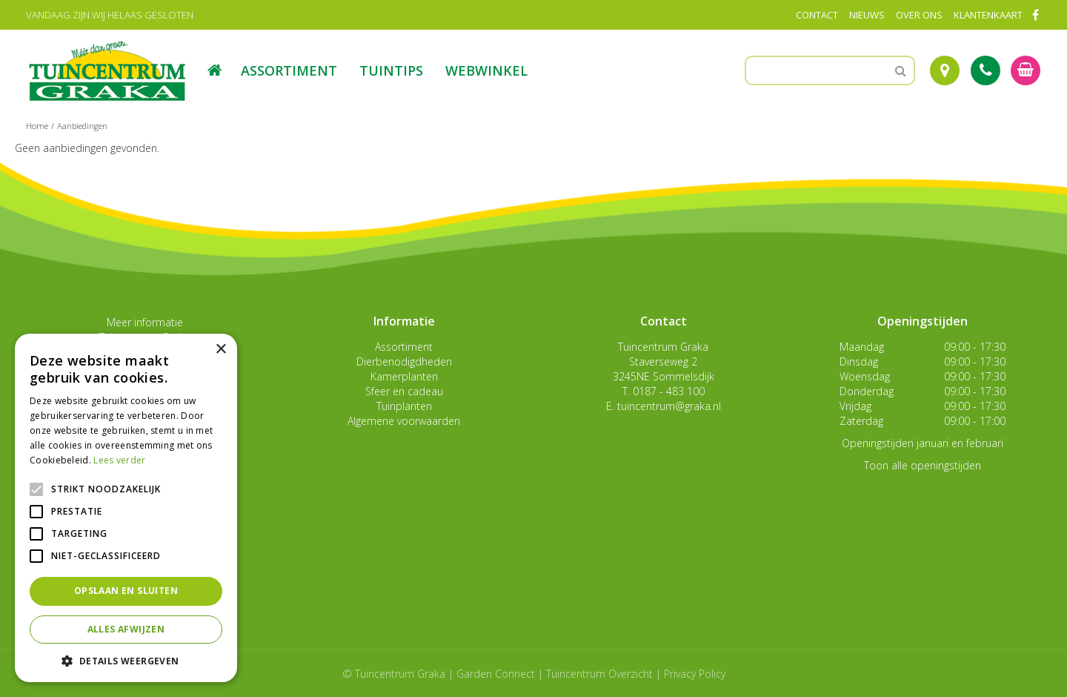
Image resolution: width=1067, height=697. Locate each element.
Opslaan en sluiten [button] (126, 590)
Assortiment (404, 347)
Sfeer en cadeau (404, 391)
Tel (985, 70)
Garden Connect (495, 674)
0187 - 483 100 (669, 391)
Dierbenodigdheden (404, 361)
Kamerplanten (404, 376)
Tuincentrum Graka (663, 347)
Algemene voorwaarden (404, 421)
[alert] (126, 508)
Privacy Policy (694, 674)
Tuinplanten (404, 406)
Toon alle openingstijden (922, 465)
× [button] (220, 349)
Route (945, 70)
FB (1035, 14)
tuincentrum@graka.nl (669, 406)
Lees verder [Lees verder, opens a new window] (119, 460)
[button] (126, 660)
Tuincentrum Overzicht (599, 674)
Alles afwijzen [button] (126, 629)
